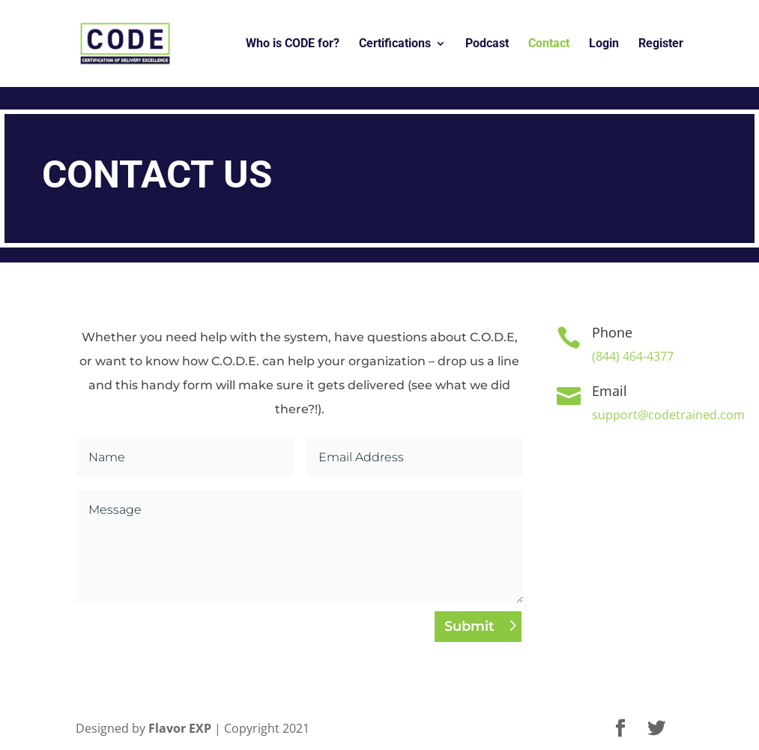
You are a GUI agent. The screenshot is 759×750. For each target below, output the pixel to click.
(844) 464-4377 (633, 356)
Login (604, 44)
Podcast (487, 44)
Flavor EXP (179, 728)
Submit (469, 626)
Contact (548, 44)
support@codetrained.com (668, 414)
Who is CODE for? (292, 44)
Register (660, 44)
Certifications (395, 44)
